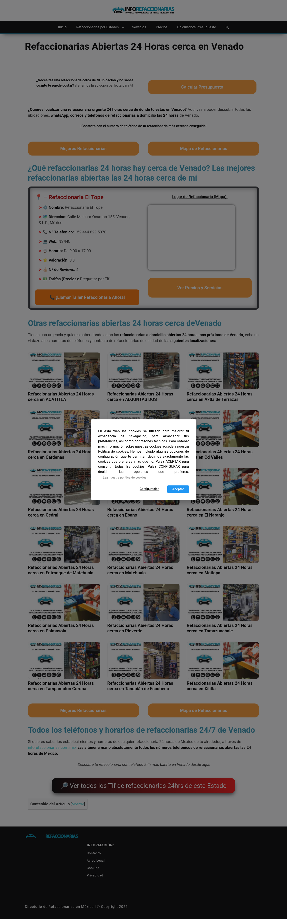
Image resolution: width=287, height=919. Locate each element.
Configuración (149, 489)
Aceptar (178, 489)
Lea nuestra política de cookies (125, 477)
